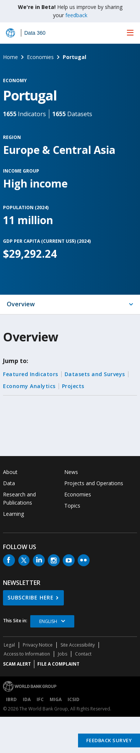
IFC (40, 699)
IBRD (11, 699)
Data (9, 483)
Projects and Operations (93, 483)
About (10, 471)
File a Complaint (58, 664)
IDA (27, 699)
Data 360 (35, 33)
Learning (13, 513)
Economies (77, 494)
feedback (76, 15)
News (71, 471)
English (48, 621)
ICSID (74, 699)
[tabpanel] (70, 385)
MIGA (56, 699)
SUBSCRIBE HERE (30, 597)
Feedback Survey (109, 740)
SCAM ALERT (17, 664)
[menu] (130, 32)
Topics (72, 505)
